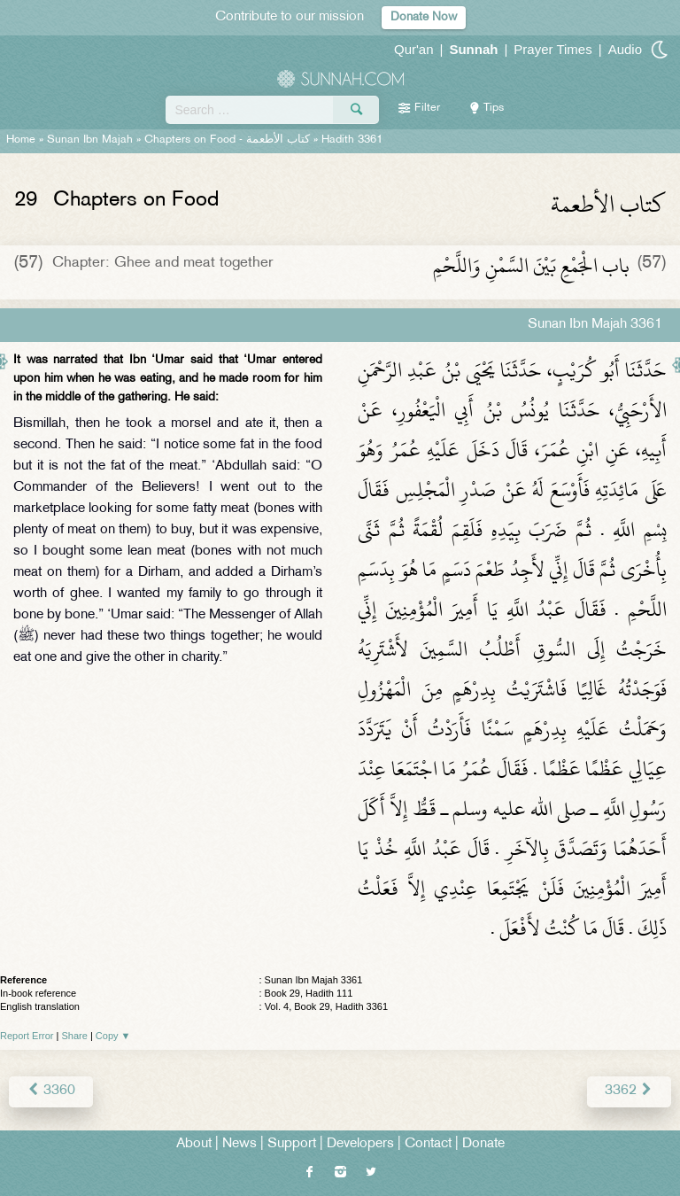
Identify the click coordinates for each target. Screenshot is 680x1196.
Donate (483, 1144)
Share (75, 1035)
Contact (428, 1144)
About (194, 1144)
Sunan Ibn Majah (90, 140)
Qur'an (414, 49)
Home (20, 140)
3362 (629, 1091)
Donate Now (423, 17)
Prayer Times (552, 49)
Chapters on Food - (228, 140)
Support (291, 1144)
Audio (625, 49)
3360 (51, 1091)
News (239, 1144)
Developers (360, 1144)
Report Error (27, 1035)
